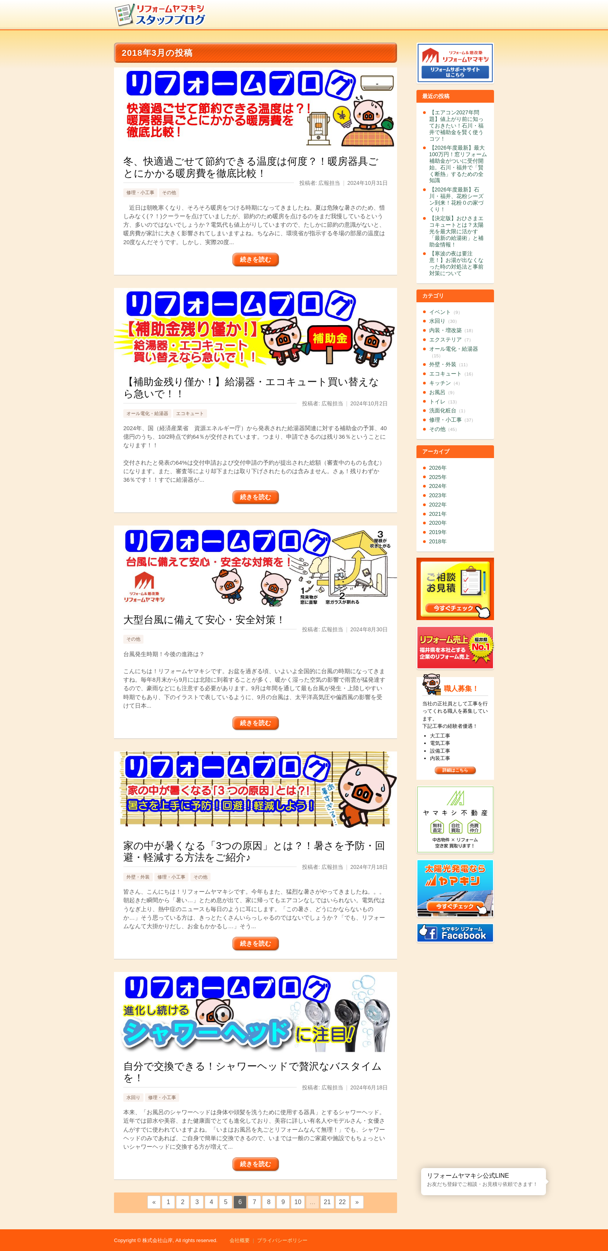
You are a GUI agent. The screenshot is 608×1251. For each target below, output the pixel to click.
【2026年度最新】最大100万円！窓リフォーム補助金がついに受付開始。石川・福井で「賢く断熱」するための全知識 (458, 164)
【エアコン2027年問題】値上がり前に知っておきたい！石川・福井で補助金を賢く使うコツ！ (456, 125)
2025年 (438, 477)
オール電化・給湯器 (147, 413)
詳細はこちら (455, 770)
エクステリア (451, 339)
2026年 (438, 468)
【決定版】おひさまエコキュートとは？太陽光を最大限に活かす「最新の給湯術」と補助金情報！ (456, 231)
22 (342, 1202)
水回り (133, 1097)
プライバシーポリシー (282, 1240)
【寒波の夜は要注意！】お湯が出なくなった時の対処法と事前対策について (456, 263)
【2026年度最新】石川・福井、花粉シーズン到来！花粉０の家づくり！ (456, 199)
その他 (169, 192)
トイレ (444, 401)
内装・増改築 (452, 330)
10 (297, 1202)
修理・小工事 (140, 192)
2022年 (438, 504)
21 (327, 1202)
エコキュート (190, 413)
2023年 (438, 495)
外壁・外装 (138, 877)
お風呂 (443, 392)
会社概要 (240, 1240)
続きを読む (255, 259)
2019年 (438, 532)
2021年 (438, 514)
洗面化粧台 (448, 410)
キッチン (446, 383)
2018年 (438, 541)
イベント (446, 312)
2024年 (438, 486)
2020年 (438, 523)
